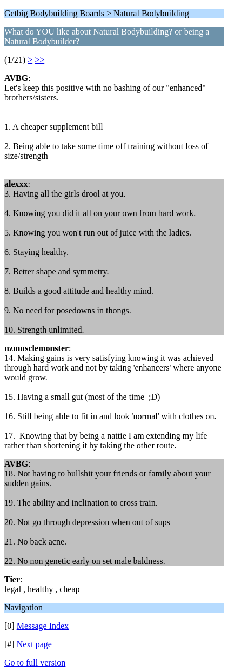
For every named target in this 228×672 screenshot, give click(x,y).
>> (39, 59)
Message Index (43, 625)
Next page (34, 644)
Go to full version (34, 662)
